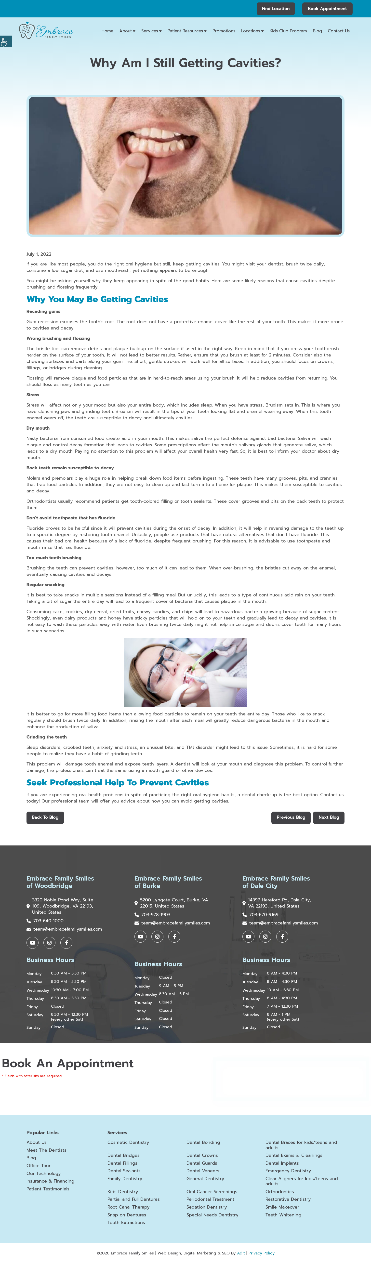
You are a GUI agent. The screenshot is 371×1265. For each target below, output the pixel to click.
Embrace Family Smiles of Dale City (277, 882)
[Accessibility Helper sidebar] (6, 41)
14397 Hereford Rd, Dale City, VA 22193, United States (276, 904)
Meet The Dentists (46, 1151)
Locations (250, 31)
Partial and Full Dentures (133, 1200)
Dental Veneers (202, 1172)
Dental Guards (201, 1164)
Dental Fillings (122, 1164)
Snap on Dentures (126, 1216)
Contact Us (339, 31)
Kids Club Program (288, 31)
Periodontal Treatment (210, 1200)
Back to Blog (45, 818)
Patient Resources (185, 31)
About (125, 31)
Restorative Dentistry (288, 1200)
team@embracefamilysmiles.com (64, 930)
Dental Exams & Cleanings (293, 1157)
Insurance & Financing (50, 1182)
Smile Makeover (282, 1208)
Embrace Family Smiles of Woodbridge (61, 882)
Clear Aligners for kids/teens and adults (301, 1182)
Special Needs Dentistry (212, 1216)
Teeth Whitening (283, 1216)
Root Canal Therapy (128, 1208)
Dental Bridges (123, 1157)
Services (149, 31)
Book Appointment (327, 8)
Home (107, 31)
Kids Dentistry (122, 1193)
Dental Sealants (124, 1172)
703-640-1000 (45, 922)
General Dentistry (205, 1180)
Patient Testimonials (47, 1190)
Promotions (223, 31)
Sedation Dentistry (206, 1208)
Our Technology (43, 1174)
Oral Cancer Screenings (211, 1193)
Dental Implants (282, 1164)
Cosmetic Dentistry (128, 1143)
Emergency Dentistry (288, 1172)
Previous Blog (290, 818)
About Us (36, 1143)
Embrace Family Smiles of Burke (169, 882)
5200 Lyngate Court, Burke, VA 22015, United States (167, 904)
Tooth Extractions (126, 1224)
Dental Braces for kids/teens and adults (301, 1146)
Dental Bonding (203, 1143)
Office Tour (38, 1167)
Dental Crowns (202, 1157)
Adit (241, 1254)
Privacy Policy (262, 1254)
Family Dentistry (124, 1180)
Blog (317, 31)
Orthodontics (279, 1193)
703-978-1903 (152, 916)
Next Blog (328, 818)
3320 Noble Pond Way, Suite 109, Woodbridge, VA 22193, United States (59, 907)
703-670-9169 (260, 916)
